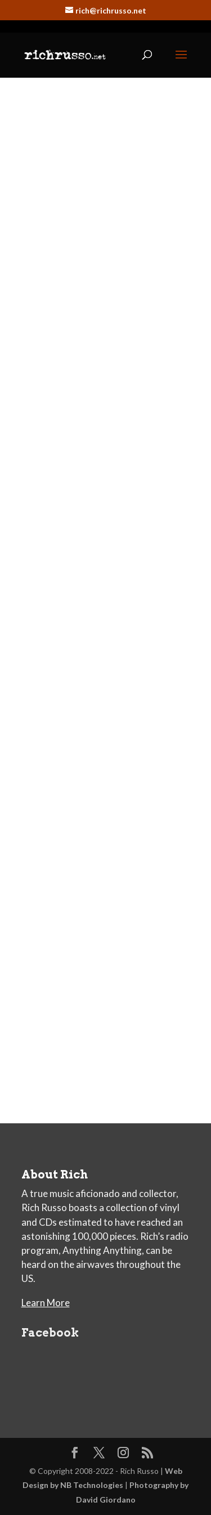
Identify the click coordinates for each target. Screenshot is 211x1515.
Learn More (45, 1302)
